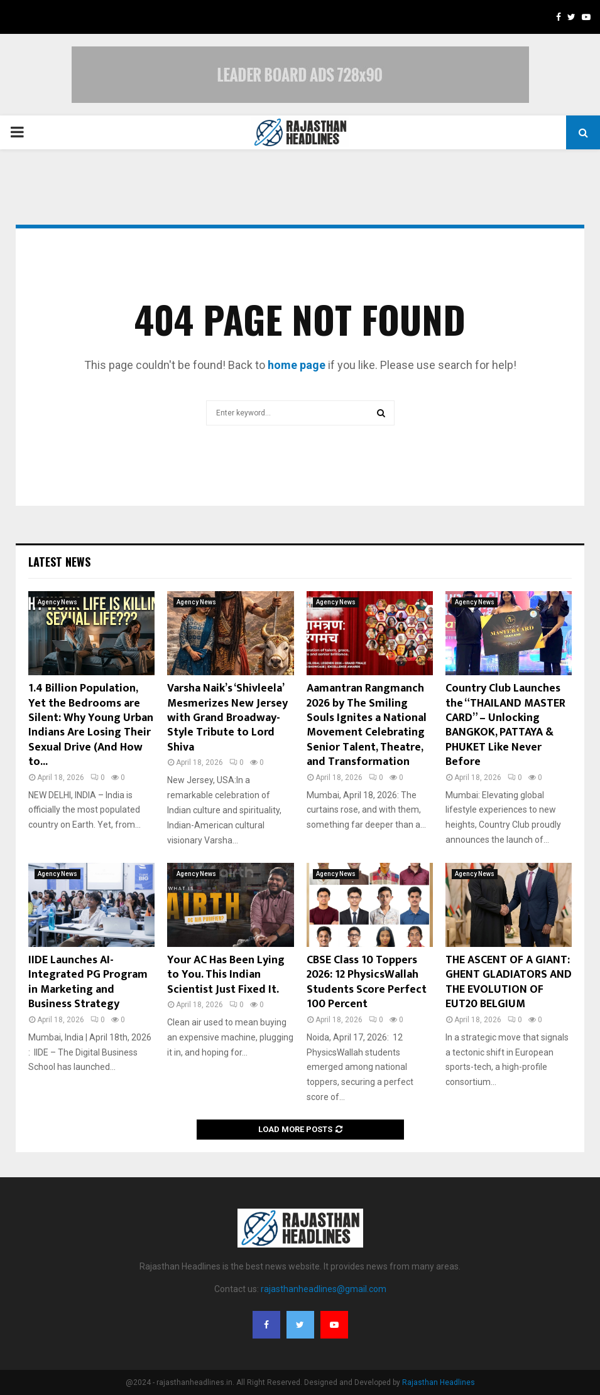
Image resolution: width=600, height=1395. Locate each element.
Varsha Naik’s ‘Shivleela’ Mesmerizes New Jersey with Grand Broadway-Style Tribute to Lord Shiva (227, 718)
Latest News (59, 561)
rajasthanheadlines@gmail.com (323, 1289)
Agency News (57, 602)
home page (296, 364)
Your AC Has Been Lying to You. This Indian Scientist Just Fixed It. (226, 975)
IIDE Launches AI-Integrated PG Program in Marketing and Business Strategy (88, 982)
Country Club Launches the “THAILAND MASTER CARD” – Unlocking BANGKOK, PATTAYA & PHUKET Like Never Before (505, 725)
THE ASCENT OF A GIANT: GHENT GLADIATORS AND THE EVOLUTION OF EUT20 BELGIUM (508, 982)
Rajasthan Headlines (438, 1382)
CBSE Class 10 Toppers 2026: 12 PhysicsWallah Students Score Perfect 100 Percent (367, 982)
